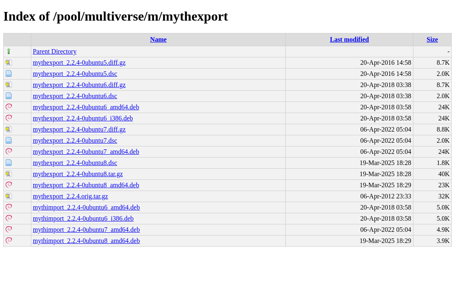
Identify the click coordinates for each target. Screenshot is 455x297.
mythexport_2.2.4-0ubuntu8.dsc (75, 162)
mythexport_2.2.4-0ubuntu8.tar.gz (78, 173)
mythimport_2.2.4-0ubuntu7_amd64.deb (86, 229)
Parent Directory (55, 51)
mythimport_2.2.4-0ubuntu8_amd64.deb (86, 240)
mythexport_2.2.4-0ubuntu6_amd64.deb (86, 107)
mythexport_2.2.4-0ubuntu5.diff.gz (79, 62)
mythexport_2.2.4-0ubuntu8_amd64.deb (86, 185)
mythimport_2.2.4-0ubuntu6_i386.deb (83, 218)
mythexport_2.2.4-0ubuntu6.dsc (75, 95)
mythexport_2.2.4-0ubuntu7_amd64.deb (86, 151)
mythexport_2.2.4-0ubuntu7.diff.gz (79, 129)
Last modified (349, 39)
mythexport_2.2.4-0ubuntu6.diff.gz (79, 84)
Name (158, 39)
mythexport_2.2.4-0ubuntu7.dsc (75, 140)
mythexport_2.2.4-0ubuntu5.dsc (75, 73)
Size (432, 39)
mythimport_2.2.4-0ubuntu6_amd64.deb (86, 207)
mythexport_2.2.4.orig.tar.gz (70, 196)
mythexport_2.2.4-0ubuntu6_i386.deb (83, 118)
